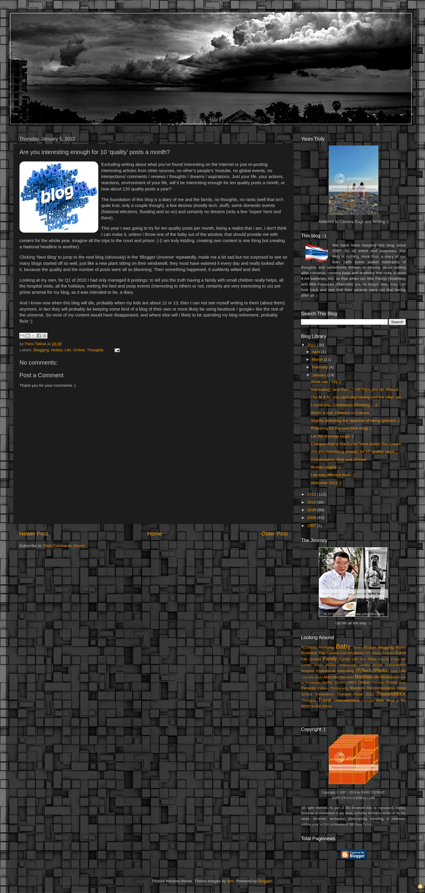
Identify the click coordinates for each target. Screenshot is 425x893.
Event (400, 653)
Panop (392, 682)
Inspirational (325, 671)
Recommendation (381, 688)
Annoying (326, 647)
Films (372, 659)
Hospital (307, 671)
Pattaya (323, 688)
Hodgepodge (348, 665)
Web (380, 700)
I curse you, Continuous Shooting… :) (344, 405)
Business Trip (313, 653)
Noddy (327, 682)
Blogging (41, 350)
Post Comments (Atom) (64, 545)
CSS (367, 653)
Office (352, 682)
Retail (401, 688)
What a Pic (396, 700)
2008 (312, 517)
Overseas (378, 682)
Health (318, 665)
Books (401, 647)
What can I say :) (326, 381)
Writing (326, 706)
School (306, 694)
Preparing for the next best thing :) (341, 428)
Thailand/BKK (391, 693)
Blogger (370, 647)
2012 (312, 345)
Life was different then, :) (333, 475)
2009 (312, 510)
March (318, 359)
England (389, 653)
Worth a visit (311, 706)
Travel (324, 700)
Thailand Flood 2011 (355, 694)
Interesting (345, 671)
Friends (383, 659)
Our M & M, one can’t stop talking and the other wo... (357, 397)
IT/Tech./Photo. (372, 670)
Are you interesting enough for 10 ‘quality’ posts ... (355, 451)
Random (357, 688)
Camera (332, 653)
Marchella (347, 677)
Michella (386, 677)
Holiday (364, 665)
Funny (395, 659)
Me (376, 677)
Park (402, 682)
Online (79, 350)
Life (68, 350)
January (319, 375)
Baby (343, 646)
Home (154, 533)
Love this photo (312, 677)
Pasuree (308, 688)
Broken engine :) (325, 467)
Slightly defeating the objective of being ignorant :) (355, 420)
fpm (230, 881)
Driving (377, 653)
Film (363, 659)
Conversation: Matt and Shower (339, 459)
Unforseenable (347, 700)
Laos (393, 671)
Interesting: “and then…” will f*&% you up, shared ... (357, 389)
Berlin (357, 647)
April (316, 352)
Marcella (331, 677)
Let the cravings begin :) (332, 436)
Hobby (56, 350)
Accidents (309, 647)
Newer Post (33, 533)
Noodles (340, 682)
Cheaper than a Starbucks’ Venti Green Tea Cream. (356, 444)
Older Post (274, 533)
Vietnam (368, 700)
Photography (339, 688)
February (320, 367)
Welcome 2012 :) (326, 483)
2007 (312, 525)
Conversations (351, 653)
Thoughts (95, 350)
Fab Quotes (311, 659)
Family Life (348, 659)
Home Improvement (389, 665)
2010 (312, 502)
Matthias (364, 676)
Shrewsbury (324, 694)
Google (306, 665)
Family (330, 658)
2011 (312, 494)
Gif (404, 659)
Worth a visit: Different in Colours (340, 413)
